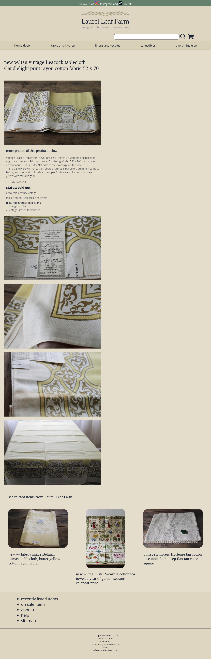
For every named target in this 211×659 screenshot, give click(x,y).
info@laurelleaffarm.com (105, 650)
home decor (22, 45)
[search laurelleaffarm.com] (184, 37)
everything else (186, 45)
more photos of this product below (31, 150)
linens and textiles (107, 45)
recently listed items (39, 599)
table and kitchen (63, 45)
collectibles (148, 45)
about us (29, 609)
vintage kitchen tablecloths (24, 210)
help (25, 615)
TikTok (128, 4)
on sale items (33, 604)
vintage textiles (17, 206)
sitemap (28, 620)
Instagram (106, 4)
